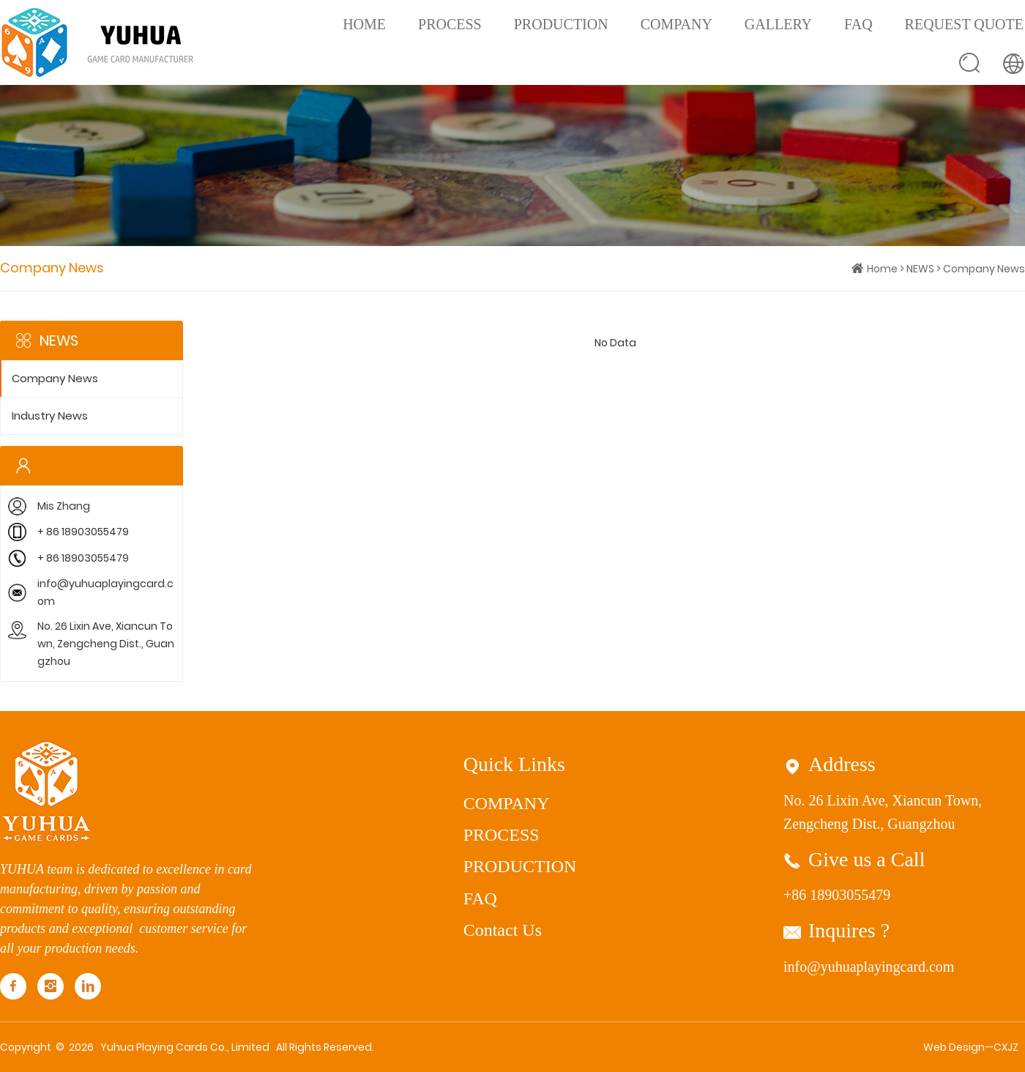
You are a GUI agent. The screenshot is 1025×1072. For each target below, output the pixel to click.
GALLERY (778, 24)
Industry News (50, 416)
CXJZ (1006, 1047)
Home (364, 24)
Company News (984, 268)
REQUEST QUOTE (964, 24)
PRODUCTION (561, 24)
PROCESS (450, 24)
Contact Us (502, 929)
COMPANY (676, 24)
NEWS (920, 268)
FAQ (858, 24)
